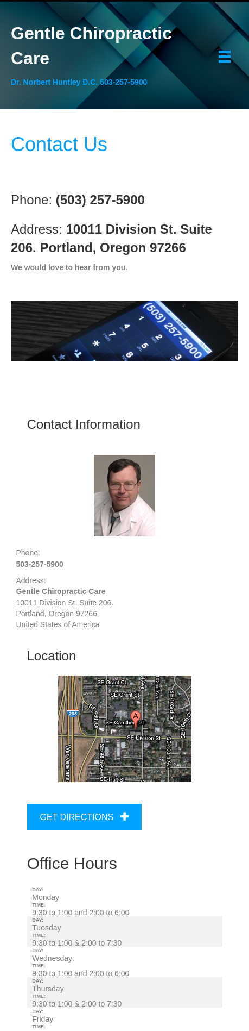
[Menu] (224, 56)
